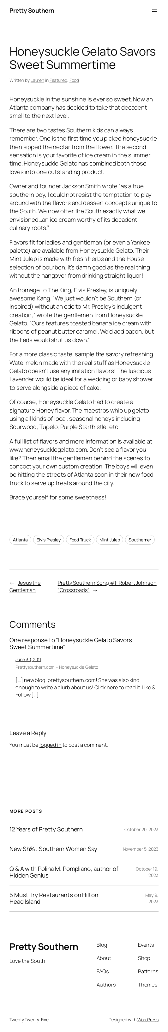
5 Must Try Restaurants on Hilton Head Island (53, 898)
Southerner (140, 540)
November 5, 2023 (141, 849)
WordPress (148, 1020)
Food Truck (80, 540)
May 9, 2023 (152, 898)
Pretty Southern (31, 10)
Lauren (37, 80)
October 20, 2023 (141, 829)
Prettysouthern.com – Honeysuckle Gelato (56, 667)
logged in (50, 744)
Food (74, 80)
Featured (58, 80)
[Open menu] (155, 10)
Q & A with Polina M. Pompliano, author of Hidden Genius (63, 872)
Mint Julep (109, 540)
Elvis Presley (49, 540)
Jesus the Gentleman (25, 586)
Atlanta (20, 540)
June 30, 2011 (28, 659)
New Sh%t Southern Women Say (53, 849)
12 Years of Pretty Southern (46, 829)
